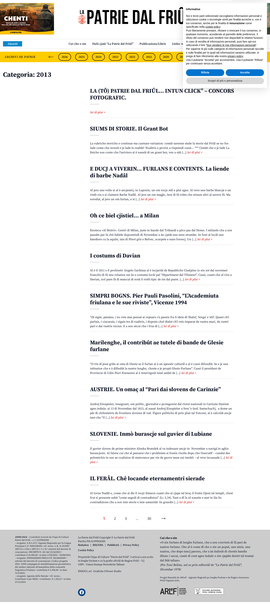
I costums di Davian (115, 255)
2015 (250, 57)
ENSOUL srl (85, 571)
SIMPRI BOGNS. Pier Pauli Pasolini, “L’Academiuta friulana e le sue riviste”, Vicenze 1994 (154, 299)
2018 (200, 57)
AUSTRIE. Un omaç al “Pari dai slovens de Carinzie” (155, 389)
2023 (115, 57)
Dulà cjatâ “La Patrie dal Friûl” (113, 44)
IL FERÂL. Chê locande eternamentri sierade (147, 478)
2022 (132, 57)
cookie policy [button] (213, 540)
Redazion (83, 545)
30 (149, 518)
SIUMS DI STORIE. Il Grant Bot (129, 128)
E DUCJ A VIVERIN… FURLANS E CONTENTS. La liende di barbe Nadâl (159, 172)
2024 (98, 57)
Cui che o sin (77, 44)
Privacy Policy (131, 545)
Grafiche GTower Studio (107, 571)
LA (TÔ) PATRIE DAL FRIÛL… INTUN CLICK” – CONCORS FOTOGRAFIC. (162, 94)
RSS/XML (98, 545)
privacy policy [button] (235, 570)
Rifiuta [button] (205, 586)
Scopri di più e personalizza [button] (225, 594)
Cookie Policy (86, 550)
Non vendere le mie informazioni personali (231, 559)
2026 (65, 57)
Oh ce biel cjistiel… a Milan (124, 215)
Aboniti (13, 44)
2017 (217, 57)
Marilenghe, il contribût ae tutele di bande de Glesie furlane (157, 346)
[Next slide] (264, 57)
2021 (149, 57)
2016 (233, 57)
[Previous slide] (51, 57)
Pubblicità (113, 545)
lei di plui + (97, 112)
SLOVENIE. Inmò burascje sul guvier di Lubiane (151, 434)
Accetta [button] (245, 586)
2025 (82, 57)
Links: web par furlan (186, 44)
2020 (166, 57)
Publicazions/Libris (153, 44)
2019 (183, 57)
